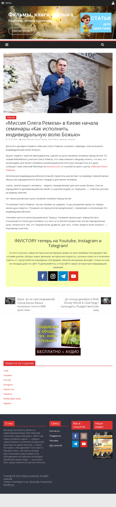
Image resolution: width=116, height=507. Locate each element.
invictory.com (53, 166)
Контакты (54, 431)
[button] (8, 3)
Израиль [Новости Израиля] (7, 394)
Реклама (53, 440)
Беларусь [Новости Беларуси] (8, 384)
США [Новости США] (5, 370)
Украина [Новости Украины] (7, 375)
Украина (72, 139)
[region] (58, 22)
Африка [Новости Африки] (7, 403)
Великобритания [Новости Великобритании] (12, 398)
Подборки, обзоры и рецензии (30, 20)
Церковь (11, 117)
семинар (63, 139)
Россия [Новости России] (7, 380)
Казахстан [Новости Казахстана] (8, 389)
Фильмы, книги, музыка (40, 14)
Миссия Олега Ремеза (37, 139)
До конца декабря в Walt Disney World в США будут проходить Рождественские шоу (80, 304)
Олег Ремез (53, 139)
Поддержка (55, 435)
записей (55, 445)
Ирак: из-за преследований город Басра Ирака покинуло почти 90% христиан (36, 304)
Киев (24, 139)
